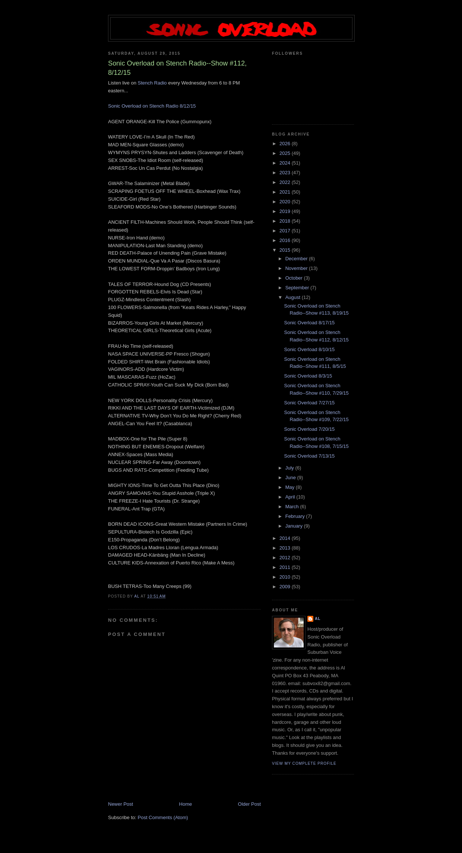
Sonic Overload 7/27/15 (309, 402)
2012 (285, 557)
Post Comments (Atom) (163, 817)
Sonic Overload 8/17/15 (309, 322)
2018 (285, 221)
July (290, 468)
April (291, 497)
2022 (285, 182)
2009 (285, 586)
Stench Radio (152, 83)
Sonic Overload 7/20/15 (309, 429)
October (294, 278)
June (291, 477)
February (295, 516)
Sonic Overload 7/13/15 (309, 456)
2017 (285, 230)
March (292, 506)
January (294, 526)
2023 (285, 172)
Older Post (249, 804)
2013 (285, 548)
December (297, 258)
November (297, 268)
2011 (285, 567)
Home (185, 804)
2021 (285, 192)
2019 (285, 211)
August (293, 297)
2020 (285, 201)
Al (318, 619)
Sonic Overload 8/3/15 (308, 376)
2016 (285, 240)
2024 (285, 163)
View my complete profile (304, 763)
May (290, 487)
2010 (285, 577)
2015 (285, 250)
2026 (285, 143)
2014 (285, 538)
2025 (285, 153)
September (297, 287)
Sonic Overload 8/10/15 (309, 349)
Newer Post (120, 804)
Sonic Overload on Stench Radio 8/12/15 (152, 106)
